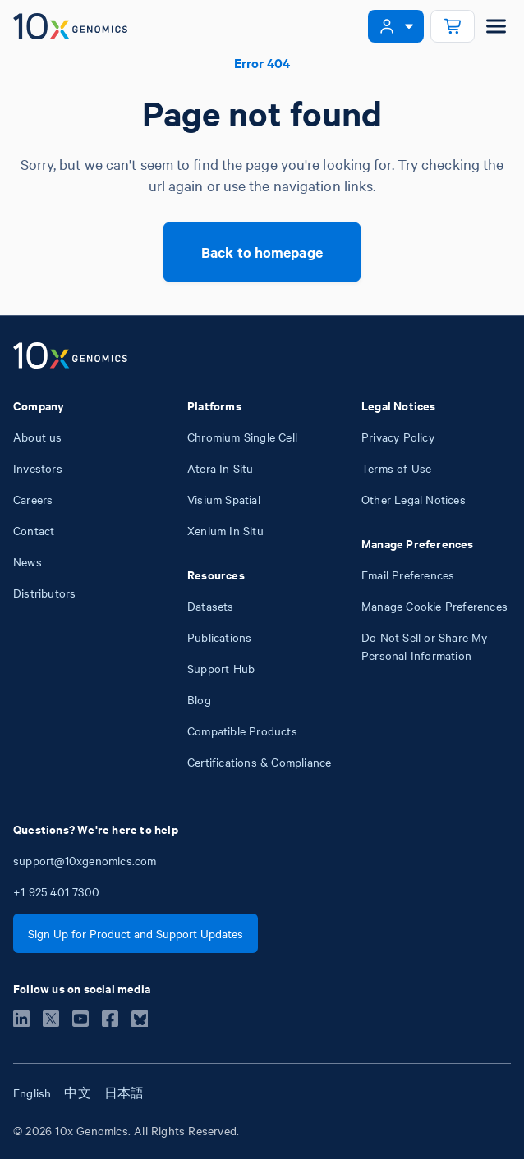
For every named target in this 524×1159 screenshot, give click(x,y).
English (32, 1092)
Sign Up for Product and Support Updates (135, 933)
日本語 (124, 1092)
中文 (77, 1092)
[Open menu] (496, 26)
